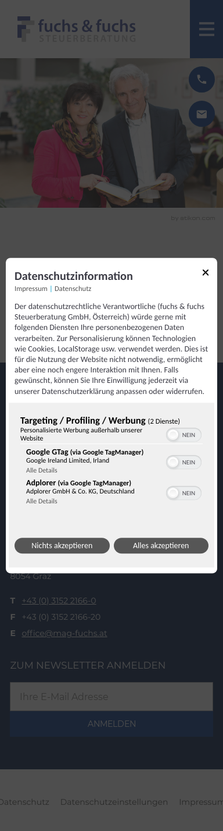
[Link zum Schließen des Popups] (205, 274)
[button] (173, 434)
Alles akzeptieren (161, 546)
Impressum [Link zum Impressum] (31, 289)
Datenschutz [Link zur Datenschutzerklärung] (73, 289)
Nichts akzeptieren (61, 546)
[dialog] (111, 415)
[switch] (184, 434)
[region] (111, 463)
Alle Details (41, 471)
